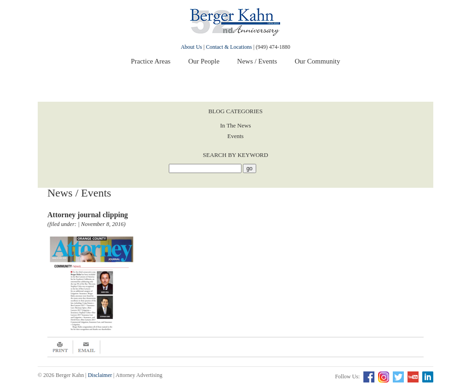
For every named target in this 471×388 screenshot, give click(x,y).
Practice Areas (150, 61)
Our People (203, 61)
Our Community (317, 61)
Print (60, 347)
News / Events (257, 61)
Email (86, 347)
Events (235, 136)
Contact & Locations (229, 47)
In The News (235, 125)
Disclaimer (100, 375)
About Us (191, 47)
